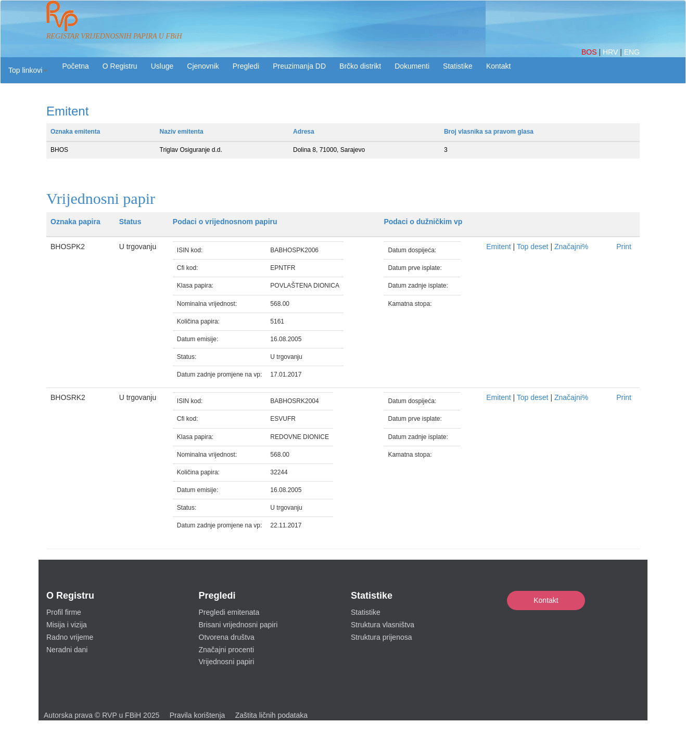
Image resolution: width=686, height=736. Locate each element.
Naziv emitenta (182, 131)
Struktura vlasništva (382, 625)
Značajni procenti (227, 649)
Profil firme (63, 612)
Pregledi (246, 66)
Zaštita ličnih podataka (271, 715)
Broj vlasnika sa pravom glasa (488, 131)
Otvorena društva (227, 637)
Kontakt (545, 600)
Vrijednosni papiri (227, 661)
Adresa (303, 131)
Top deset (533, 246)
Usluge (162, 66)
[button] (28, 70)
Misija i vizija (66, 625)
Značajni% (571, 246)
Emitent (498, 246)
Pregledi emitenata (229, 612)
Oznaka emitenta (75, 131)
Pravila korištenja (197, 715)
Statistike (458, 66)
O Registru (120, 66)
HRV (611, 52)
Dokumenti (412, 66)
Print (623, 246)
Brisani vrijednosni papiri (238, 625)
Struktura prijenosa (381, 637)
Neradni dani (66, 649)
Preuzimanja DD (299, 66)
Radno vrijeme (69, 637)
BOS (590, 52)
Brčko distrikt (360, 66)
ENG (632, 52)
